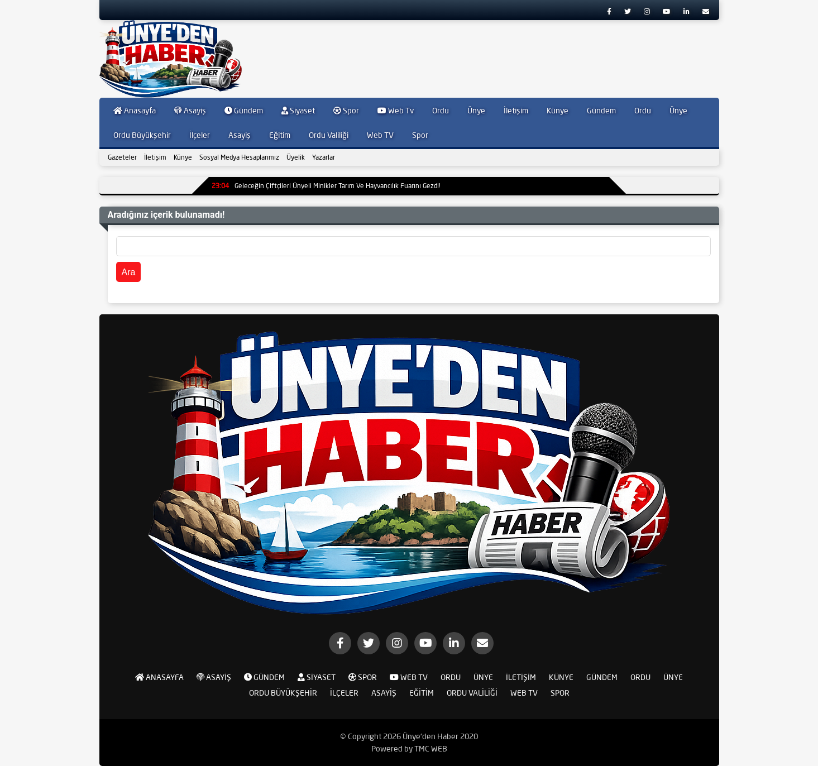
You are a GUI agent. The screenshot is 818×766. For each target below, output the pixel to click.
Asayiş (190, 111)
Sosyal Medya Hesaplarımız (239, 157)
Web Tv (395, 111)
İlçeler (199, 135)
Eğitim (279, 135)
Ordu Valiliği (328, 135)
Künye (557, 111)
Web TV (380, 135)
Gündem (243, 111)
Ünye (476, 111)
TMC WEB (430, 749)
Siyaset (298, 111)
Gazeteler (122, 157)
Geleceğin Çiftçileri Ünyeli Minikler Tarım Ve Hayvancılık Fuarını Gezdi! (326, 185)
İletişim (516, 111)
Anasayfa (134, 111)
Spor (346, 111)
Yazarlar (323, 157)
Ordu (440, 111)
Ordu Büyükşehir (142, 135)
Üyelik (295, 157)
